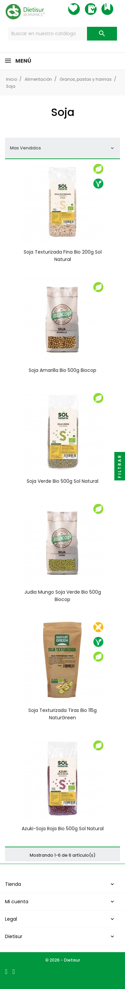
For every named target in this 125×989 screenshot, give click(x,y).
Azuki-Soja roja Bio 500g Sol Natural (63, 828)
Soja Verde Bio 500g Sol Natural (62, 481)
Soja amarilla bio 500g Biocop (62, 370)
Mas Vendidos (62, 148)
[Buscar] (62, 34)
